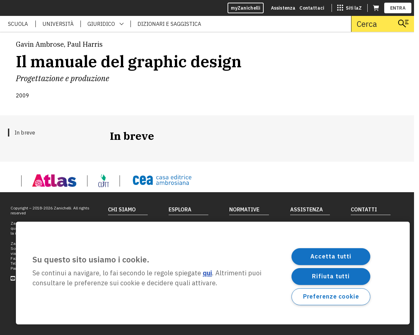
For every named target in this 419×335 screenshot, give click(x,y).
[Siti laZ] (349, 8)
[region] (213, 273)
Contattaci (311, 8)
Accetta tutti (330, 256)
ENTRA (398, 8)
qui (207, 273)
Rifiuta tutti (331, 276)
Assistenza (283, 8)
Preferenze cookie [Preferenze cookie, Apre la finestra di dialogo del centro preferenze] (331, 296)
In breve (25, 132)
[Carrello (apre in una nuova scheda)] (376, 8)
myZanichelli (245, 8)
